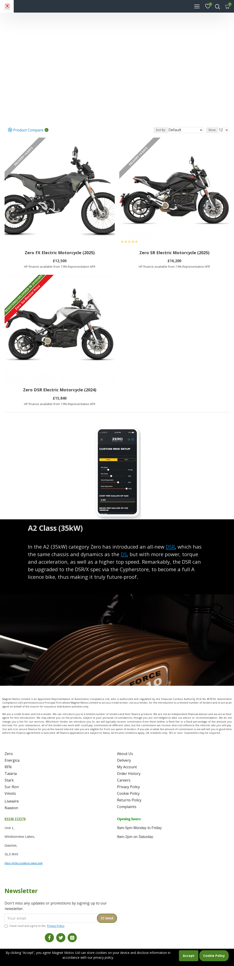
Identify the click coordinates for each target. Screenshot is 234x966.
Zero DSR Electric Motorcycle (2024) (59, 389)
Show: (212, 130)
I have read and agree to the (35, 926)
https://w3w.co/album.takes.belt (24, 863)
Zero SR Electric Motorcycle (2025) (174, 252)
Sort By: (161, 130)
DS (124, 554)
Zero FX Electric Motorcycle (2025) (60, 252)
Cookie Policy (214, 955)
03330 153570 (15, 819)
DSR (170, 546)
